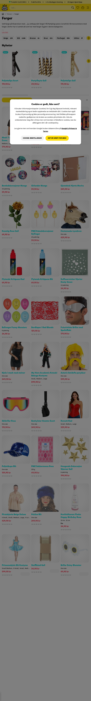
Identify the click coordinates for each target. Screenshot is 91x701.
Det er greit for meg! (57, 138)
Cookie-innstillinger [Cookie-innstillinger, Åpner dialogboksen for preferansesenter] (32, 138)
